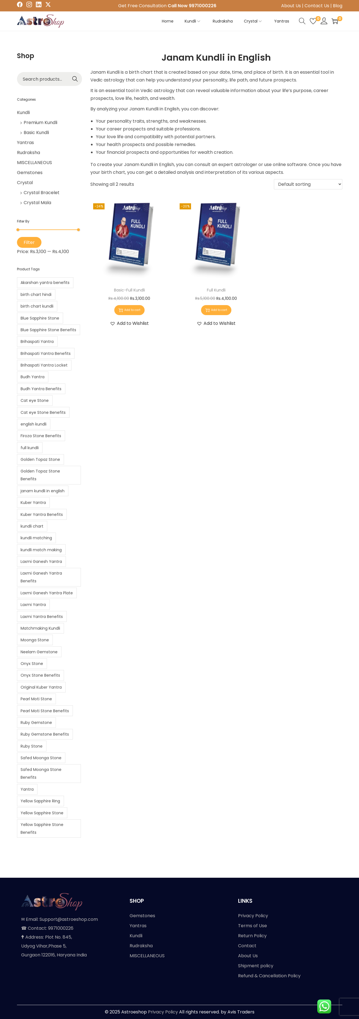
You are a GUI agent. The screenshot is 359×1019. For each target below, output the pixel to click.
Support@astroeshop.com (68, 919)
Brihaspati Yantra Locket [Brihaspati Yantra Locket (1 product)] (44, 365)
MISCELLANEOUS (34, 162)
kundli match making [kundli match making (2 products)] (41, 550)
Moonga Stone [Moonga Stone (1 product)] (35, 640)
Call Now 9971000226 (192, 6)
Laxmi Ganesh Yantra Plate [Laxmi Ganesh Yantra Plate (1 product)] (47, 593)
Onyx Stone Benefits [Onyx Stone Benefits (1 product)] (40, 675)
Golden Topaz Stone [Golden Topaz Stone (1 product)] (40, 459)
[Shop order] (308, 184)
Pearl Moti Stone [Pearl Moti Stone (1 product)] (36, 699)
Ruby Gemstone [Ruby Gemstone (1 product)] (36, 722)
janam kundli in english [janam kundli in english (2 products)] (43, 491)
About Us (291, 6)
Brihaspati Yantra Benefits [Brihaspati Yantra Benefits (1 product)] (46, 353)
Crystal (25, 182)
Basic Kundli (36, 132)
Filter (29, 242)
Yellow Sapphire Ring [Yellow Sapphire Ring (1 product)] (40, 801)
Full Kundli (216, 290)
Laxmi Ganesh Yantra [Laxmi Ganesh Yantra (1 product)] (41, 561)
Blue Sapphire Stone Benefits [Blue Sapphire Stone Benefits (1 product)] (48, 330)
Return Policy (252, 936)
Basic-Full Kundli (129, 290)
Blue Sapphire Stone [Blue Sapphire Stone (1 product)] (40, 318)
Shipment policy (255, 966)
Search (75, 79)
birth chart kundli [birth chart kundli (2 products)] (37, 306)
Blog (337, 6)
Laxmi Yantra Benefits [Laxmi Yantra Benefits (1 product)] (42, 616)
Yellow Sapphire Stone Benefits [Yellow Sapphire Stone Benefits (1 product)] (42, 828)
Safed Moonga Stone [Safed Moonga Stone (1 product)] (41, 758)
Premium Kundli (40, 122)
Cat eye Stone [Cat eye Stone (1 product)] (35, 400)
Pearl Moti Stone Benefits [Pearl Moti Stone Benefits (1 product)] (45, 711)
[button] (129, 323)
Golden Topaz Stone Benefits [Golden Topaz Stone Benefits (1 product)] (40, 475)
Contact (247, 946)
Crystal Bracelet (42, 192)
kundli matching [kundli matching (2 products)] (36, 538)
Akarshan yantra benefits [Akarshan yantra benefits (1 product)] (45, 282)
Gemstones (30, 172)
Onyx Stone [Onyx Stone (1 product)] (32, 663)
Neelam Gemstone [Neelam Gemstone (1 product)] (39, 652)
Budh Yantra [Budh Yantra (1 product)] (32, 377)
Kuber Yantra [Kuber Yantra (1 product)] (33, 502)
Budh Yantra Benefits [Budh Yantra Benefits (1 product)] (41, 389)
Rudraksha (28, 152)
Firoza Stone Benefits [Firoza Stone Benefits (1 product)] (41, 436)
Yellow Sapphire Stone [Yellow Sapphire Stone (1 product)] (42, 813)
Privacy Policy (253, 915)
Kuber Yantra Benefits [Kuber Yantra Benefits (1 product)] (42, 514)
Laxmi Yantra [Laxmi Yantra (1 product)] (33, 604)
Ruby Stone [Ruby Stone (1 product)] (32, 746)
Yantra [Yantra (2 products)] (27, 789)
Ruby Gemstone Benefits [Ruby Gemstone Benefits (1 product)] (45, 734)
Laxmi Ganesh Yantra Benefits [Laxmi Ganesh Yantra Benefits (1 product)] (41, 577)
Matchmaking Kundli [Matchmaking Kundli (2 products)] (40, 628)
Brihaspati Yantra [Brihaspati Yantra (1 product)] (37, 341)
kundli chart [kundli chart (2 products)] (32, 526)
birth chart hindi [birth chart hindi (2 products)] (36, 294)
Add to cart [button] (129, 310)
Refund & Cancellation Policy (269, 976)
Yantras (25, 142)
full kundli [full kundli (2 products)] (30, 448)
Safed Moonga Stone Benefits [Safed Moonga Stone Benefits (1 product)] (41, 773)
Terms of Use (252, 925)
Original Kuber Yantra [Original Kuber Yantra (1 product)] (41, 687)
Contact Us (316, 6)
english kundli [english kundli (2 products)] (33, 424)
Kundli (23, 112)
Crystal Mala (37, 202)
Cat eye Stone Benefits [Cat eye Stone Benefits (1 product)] (43, 412)
